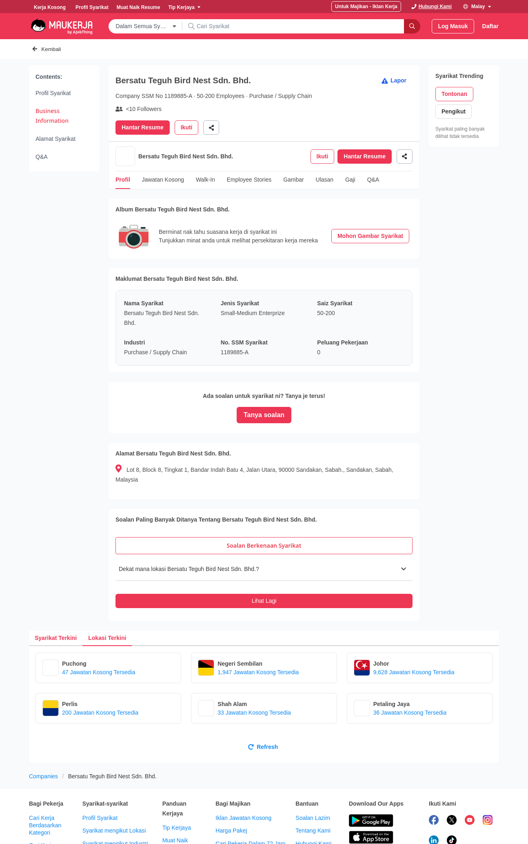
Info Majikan (230, 839)
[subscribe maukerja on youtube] (470, 791)
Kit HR (223, 826)
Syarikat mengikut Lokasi (114, 800)
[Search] (412, 26)
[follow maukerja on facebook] (434, 791)
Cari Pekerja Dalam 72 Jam (250, 814)
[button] (264, 539)
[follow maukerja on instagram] (488, 791)
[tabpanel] (264, 553)
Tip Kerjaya (176, 798)
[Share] (211, 127)
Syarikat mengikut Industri (115, 814)
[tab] (264, 515)
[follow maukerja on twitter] (452, 791)
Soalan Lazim (312, 788)
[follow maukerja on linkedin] (434, 812)
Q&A (41, 156)
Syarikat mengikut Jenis (112, 826)
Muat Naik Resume (175, 814)
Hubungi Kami (313, 814)
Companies (43, 746)
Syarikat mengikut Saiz (111, 839)
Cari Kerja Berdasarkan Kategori (45, 795)
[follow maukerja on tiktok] (452, 812)
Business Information (52, 115)
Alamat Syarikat (55, 138)
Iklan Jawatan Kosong (243, 788)
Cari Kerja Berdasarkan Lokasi (45, 822)
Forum (170, 831)
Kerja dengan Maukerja (312, 830)
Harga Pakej (231, 800)
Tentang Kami (313, 800)
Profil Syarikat (53, 93)
